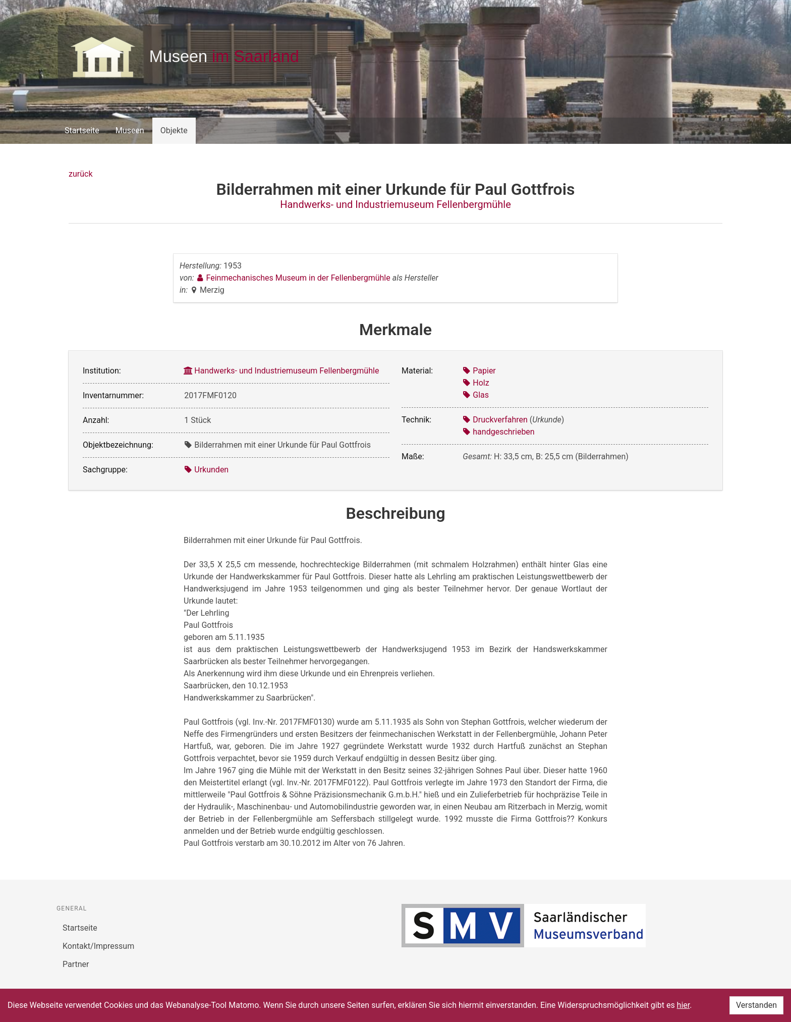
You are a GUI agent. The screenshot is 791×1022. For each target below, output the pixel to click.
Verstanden (756, 1005)
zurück (80, 174)
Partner (76, 964)
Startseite (82, 130)
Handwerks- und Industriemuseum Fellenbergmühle (395, 204)
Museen (130, 130)
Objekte (174, 130)
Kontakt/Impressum (98, 946)
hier (683, 1005)
